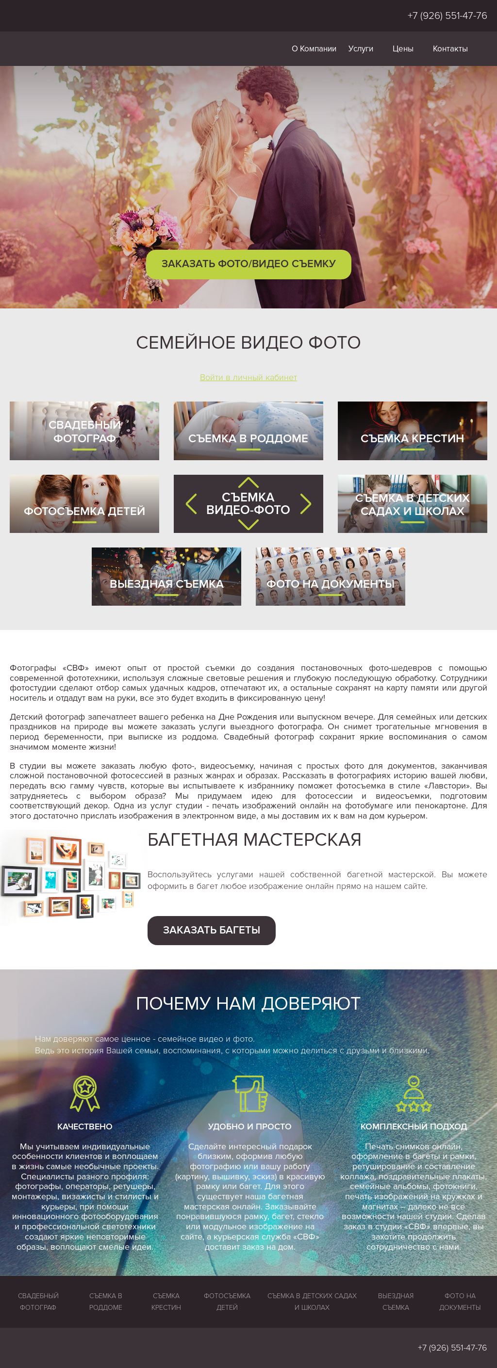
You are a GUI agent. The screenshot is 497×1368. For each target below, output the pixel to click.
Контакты (450, 49)
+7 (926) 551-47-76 (447, 16)
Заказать (249, 264)
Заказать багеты (211, 930)
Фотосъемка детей (84, 511)
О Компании (314, 49)
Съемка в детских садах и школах (412, 505)
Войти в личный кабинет (248, 377)
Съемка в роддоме (248, 439)
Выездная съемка (167, 584)
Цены (403, 49)
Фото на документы (330, 584)
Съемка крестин (412, 439)
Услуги (360, 49)
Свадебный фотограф (85, 432)
